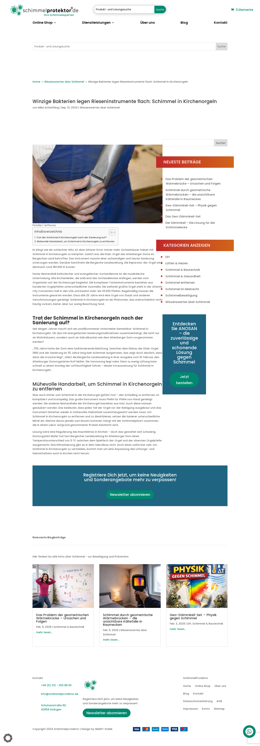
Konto (206, 709)
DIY (167, 257)
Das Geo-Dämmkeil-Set (183, 216)
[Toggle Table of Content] (110, 232)
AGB (219, 701)
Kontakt (221, 23)
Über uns (147, 23)
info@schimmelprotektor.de (59, 694)
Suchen (221, 143)
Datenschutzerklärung (198, 701)
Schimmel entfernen (180, 283)
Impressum (190, 709)
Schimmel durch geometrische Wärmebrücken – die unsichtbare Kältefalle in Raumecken (190, 194)
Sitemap (219, 709)
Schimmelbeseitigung (181, 295)
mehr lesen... (44, 632)
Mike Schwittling (48, 107)
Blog (184, 23)
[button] (8, 738)
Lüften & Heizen (176, 263)
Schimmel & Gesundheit (183, 276)
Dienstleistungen (96, 23)
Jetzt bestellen (184, 379)
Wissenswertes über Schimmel (100, 107)
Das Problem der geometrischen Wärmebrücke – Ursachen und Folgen (62, 618)
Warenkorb (220, 10)
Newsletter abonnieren (130, 494)
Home (187, 686)
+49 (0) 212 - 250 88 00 (56, 685)
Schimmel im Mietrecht (182, 289)
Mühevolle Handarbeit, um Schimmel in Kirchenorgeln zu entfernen (75, 241)
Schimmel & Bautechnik (182, 270)
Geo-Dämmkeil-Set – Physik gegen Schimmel (193, 616)
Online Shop (42, 23)
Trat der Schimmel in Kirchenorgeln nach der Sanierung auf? (71, 237)
